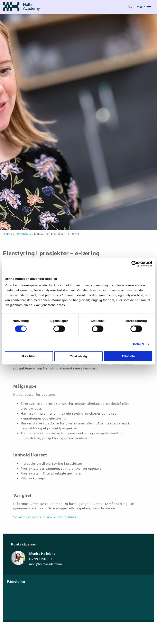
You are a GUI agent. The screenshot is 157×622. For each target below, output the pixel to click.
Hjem (6, 233)
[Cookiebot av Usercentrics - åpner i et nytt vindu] (134, 264)
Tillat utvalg (78, 356)
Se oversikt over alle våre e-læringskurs (44, 517)
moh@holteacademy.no (45, 564)
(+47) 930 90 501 (40, 559)
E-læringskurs (22, 233)
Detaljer (139, 344)
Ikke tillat (28, 356)
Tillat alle (128, 356)
